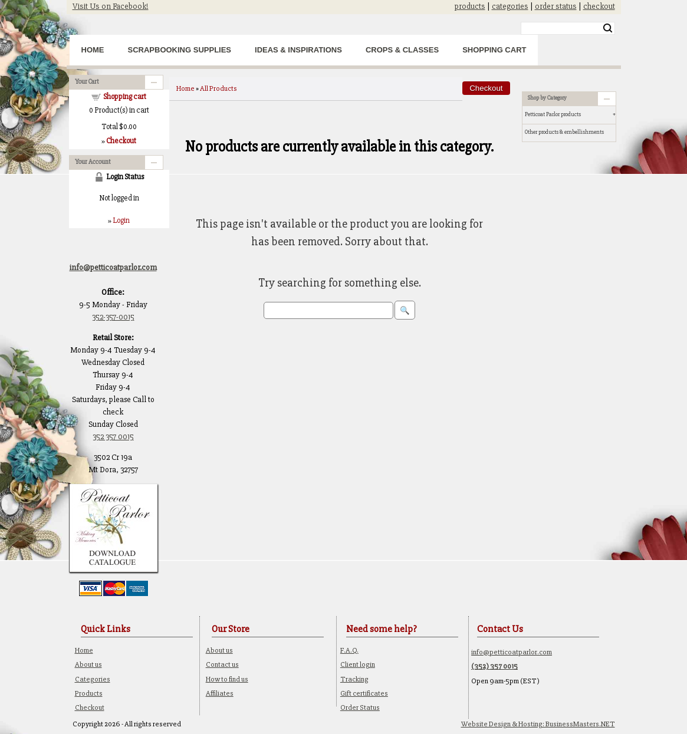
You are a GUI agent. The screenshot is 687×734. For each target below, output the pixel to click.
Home (92, 49)
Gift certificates (364, 693)
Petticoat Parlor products (553, 114)
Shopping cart (124, 96)
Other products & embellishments (564, 132)
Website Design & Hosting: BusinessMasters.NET (538, 724)
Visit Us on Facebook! (111, 6)
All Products (218, 88)
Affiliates (220, 693)
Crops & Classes (402, 49)
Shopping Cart (494, 49)
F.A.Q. (349, 650)
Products (89, 693)
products (470, 6)
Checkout (89, 707)
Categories (92, 679)
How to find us (227, 679)
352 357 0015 (113, 437)
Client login (357, 664)
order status (556, 6)
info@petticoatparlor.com (511, 652)
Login (121, 220)
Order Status (360, 707)
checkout (599, 6)
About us (88, 664)
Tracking (354, 679)
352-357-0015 (113, 317)
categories (510, 6)
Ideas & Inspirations (298, 49)
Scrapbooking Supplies (180, 49)
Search (607, 28)
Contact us (222, 664)
